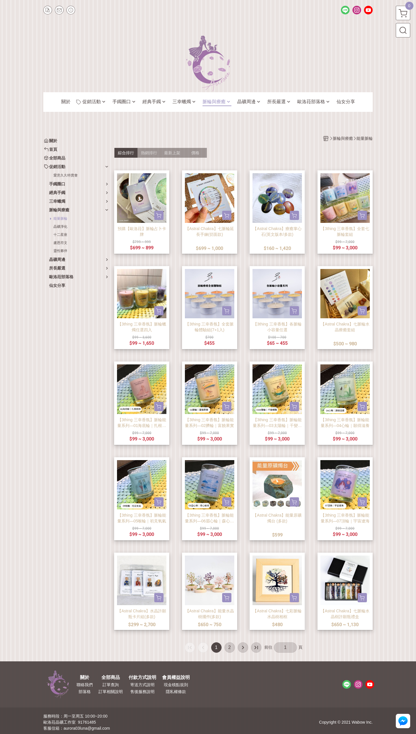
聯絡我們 (85, 685)
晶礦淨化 (60, 227)
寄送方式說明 (142, 685)
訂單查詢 (111, 685)
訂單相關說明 (111, 692)
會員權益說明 (176, 677)
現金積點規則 (176, 685)
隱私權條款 (176, 692)
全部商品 (110, 677)
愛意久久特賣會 (65, 175)
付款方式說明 (142, 677)
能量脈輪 (60, 219)
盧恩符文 (60, 243)
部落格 (85, 692)
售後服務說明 (142, 692)
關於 (84, 677)
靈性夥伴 (60, 251)
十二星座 (60, 235)
